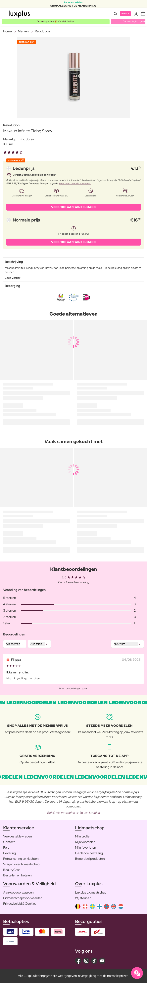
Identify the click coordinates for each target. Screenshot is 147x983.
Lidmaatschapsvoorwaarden (22, 898)
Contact (9, 842)
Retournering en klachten (21, 859)
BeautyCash (12, 870)
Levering (9, 853)
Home (7, 31)
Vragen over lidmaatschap (21, 864)
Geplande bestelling (89, 853)
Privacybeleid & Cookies (19, 903)
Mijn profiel (82, 836)
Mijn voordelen (85, 842)
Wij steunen (83, 898)
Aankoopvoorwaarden (18, 892)
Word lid (125, 14)
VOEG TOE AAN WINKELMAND (73, 207)
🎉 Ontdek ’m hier (55, 21)
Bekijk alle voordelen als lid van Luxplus (73, 813)
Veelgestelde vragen (17, 836)
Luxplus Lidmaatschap (90, 892)
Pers (6, 847)
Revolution (42, 31)
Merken (23, 31)
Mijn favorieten (85, 847)
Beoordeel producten (90, 859)
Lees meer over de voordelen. (75, 183)
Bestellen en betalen (17, 875)
